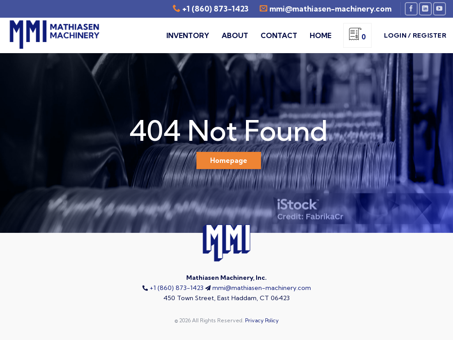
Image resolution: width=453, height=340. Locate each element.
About (235, 35)
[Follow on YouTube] (439, 8)
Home (320, 35)
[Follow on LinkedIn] (425, 8)
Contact (279, 35)
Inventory (187, 35)
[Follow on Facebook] (411, 8)
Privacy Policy (262, 320)
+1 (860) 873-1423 (215, 8)
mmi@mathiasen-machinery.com (261, 288)
